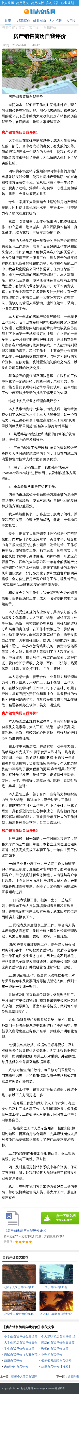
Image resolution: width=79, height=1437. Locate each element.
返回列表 (73, 1376)
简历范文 (22, 3)
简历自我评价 (13, 1360)
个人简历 (7, 3)
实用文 (71, 20)
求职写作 (23, 20)
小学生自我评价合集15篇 (20, 1336)
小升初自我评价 (51, 1354)
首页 (8, 20)
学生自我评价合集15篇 (19, 1348)
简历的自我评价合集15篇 (58, 1342)
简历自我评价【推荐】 (56, 1366)
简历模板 (37, 3)
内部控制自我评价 (16, 1366)
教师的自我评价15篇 (54, 1348)
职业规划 (67, 3)
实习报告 (52, 3)
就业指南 (39, 20)
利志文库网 (27, 1388)
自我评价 (49, 27)
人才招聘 (55, 20)
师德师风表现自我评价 (56, 1360)
